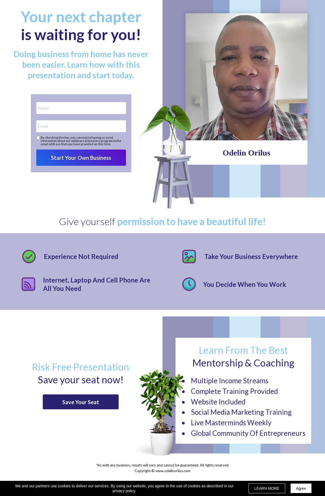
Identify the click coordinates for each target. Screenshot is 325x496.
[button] (81, 401)
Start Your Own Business (81, 158)
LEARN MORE (267, 488)
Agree (301, 488)
